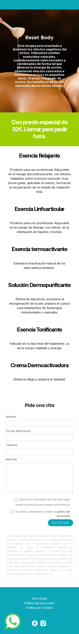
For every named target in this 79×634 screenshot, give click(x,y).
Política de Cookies (39, 607)
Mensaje (11, 459)
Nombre (11, 416)
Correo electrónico (18, 431)
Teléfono (11, 445)
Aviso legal (39, 598)
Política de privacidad (39, 603)
